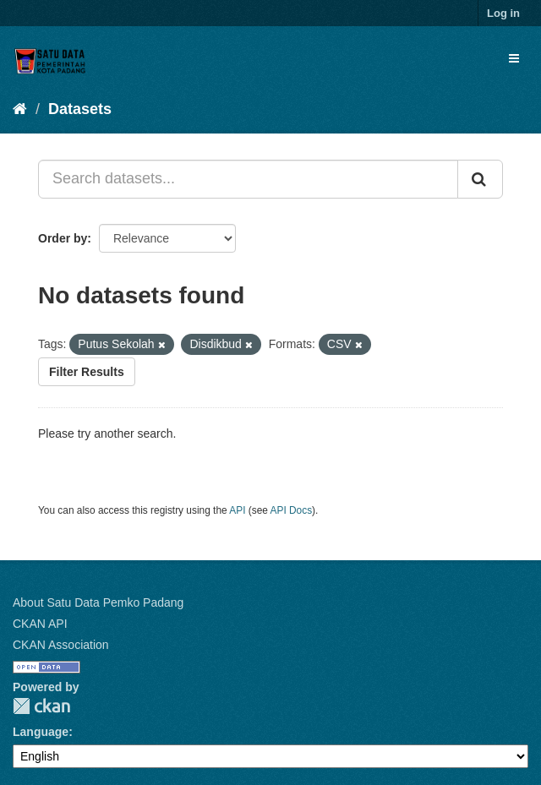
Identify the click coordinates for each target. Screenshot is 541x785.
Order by (62, 238)
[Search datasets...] (248, 179)
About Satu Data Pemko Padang (98, 602)
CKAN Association (61, 644)
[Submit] (480, 179)
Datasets (80, 109)
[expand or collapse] (514, 58)
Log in (503, 13)
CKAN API (40, 623)
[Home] (20, 109)
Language (40, 732)
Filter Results (86, 372)
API (237, 510)
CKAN (41, 706)
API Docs (291, 510)
